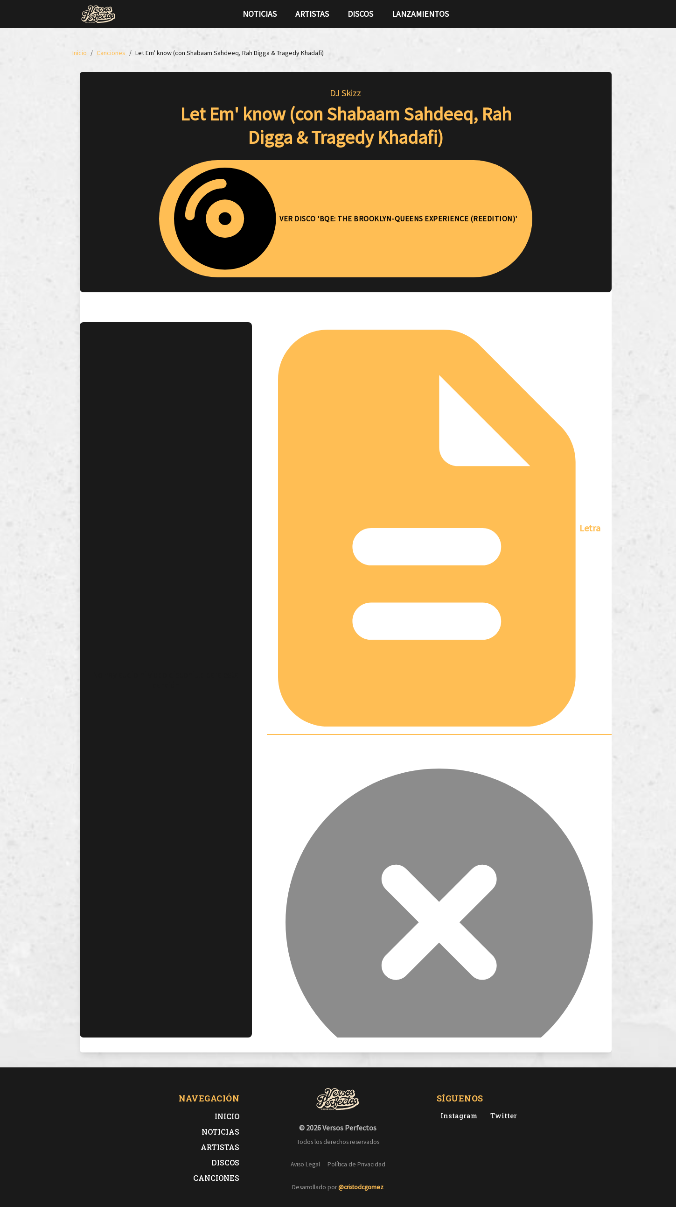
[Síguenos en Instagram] (593, 14)
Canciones (216, 1178)
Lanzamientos (420, 14)
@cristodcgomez (360, 1187)
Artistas (312, 14)
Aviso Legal (305, 1164)
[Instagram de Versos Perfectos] (457, 1115)
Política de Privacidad (356, 1164)
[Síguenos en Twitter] (578, 14)
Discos (360, 14)
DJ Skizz (345, 93)
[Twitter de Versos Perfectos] (502, 1115)
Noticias (260, 14)
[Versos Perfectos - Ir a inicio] (98, 14)
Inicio (227, 1116)
